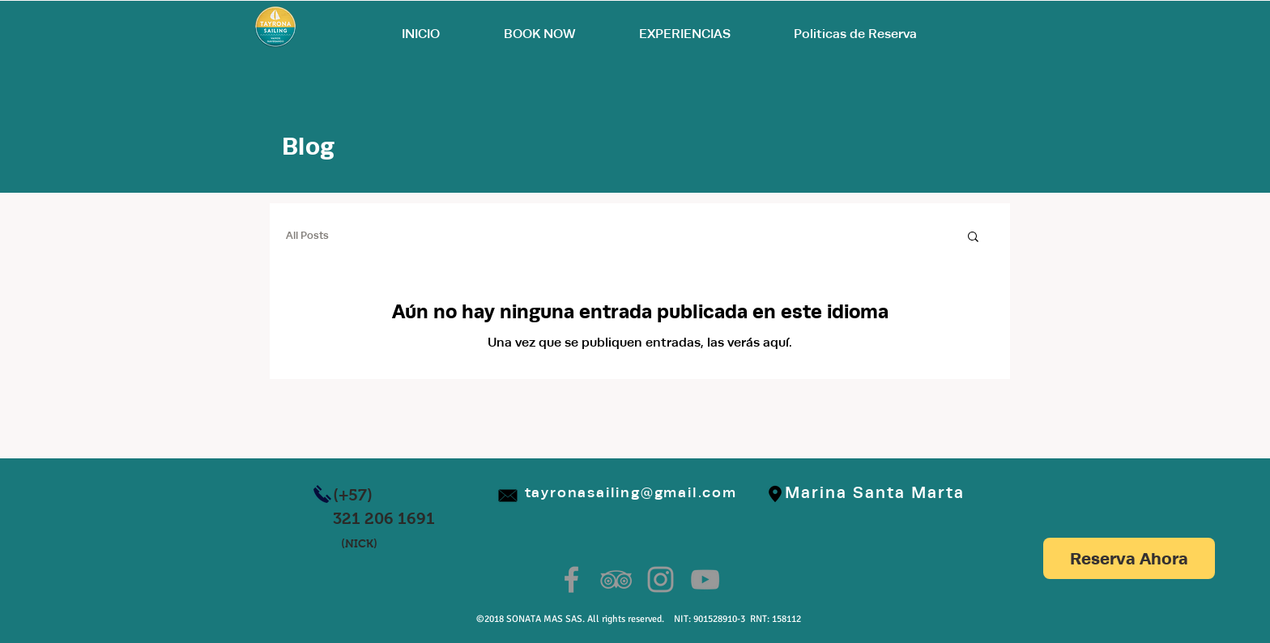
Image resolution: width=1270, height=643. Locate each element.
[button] (973, 237)
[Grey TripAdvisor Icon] (616, 579)
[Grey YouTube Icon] (705, 579)
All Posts (307, 235)
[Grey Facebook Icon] (571, 579)
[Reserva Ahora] (1129, 558)
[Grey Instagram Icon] (660, 579)
